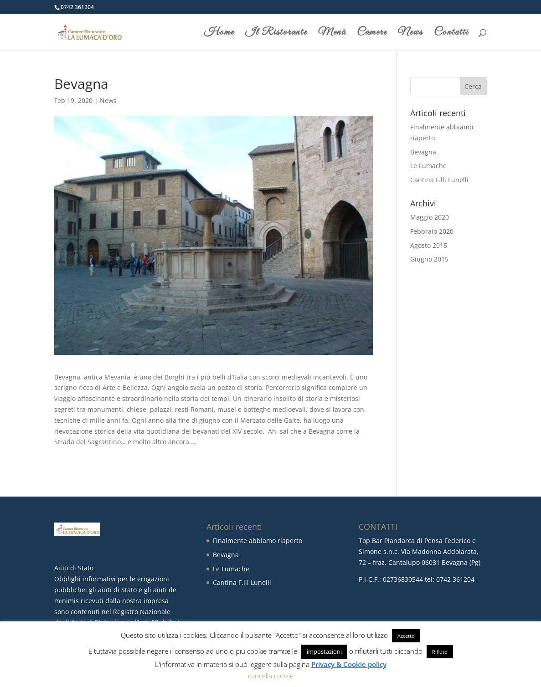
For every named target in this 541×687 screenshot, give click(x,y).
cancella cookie (271, 675)
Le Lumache (428, 165)
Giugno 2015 (429, 259)
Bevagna (423, 152)
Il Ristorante (276, 34)
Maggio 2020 (429, 217)
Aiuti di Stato (73, 568)
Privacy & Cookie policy (348, 664)
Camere (372, 34)
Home (219, 34)
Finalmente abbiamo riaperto (257, 540)
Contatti (451, 34)
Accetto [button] (406, 635)
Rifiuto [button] (440, 651)
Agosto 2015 (428, 245)
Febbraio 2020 (431, 231)
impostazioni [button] (324, 651)
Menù (332, 34)
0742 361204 (77, 7)
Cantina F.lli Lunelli (439, 179)
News (410, 34)
